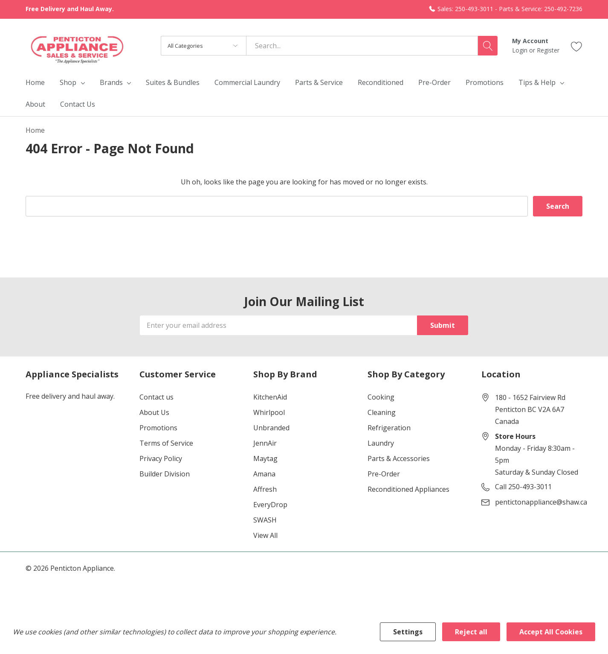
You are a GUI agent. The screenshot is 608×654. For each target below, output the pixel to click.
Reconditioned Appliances (408, 489)
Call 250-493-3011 (523, 486)
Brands (111, 82)
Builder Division (164, 474)
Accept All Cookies (550, 631)
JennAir (265, 443)
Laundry (381, 443)
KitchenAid (270, 397)
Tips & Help (537, 82)
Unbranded (271, 427)
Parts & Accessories (399, 458)
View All (265, 535)
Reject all (471, 631)
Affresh (265, 489)
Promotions (158, 427)
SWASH (265, 520)
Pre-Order (384, 474)
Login (520, 50)
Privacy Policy (160, 458)
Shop (68, 82)
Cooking (381, 397)
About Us (154, 412)
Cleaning (382, 412)
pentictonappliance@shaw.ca (541, 502)
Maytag (265, 458)
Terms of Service (166, 443)
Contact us (156, 397)
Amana (264, 474)
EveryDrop (270, 504)
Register (548, 50)
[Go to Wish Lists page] (576, 45)
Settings (408, 631)
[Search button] (488, 45)
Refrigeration (389, 427)
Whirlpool (269, 412)
